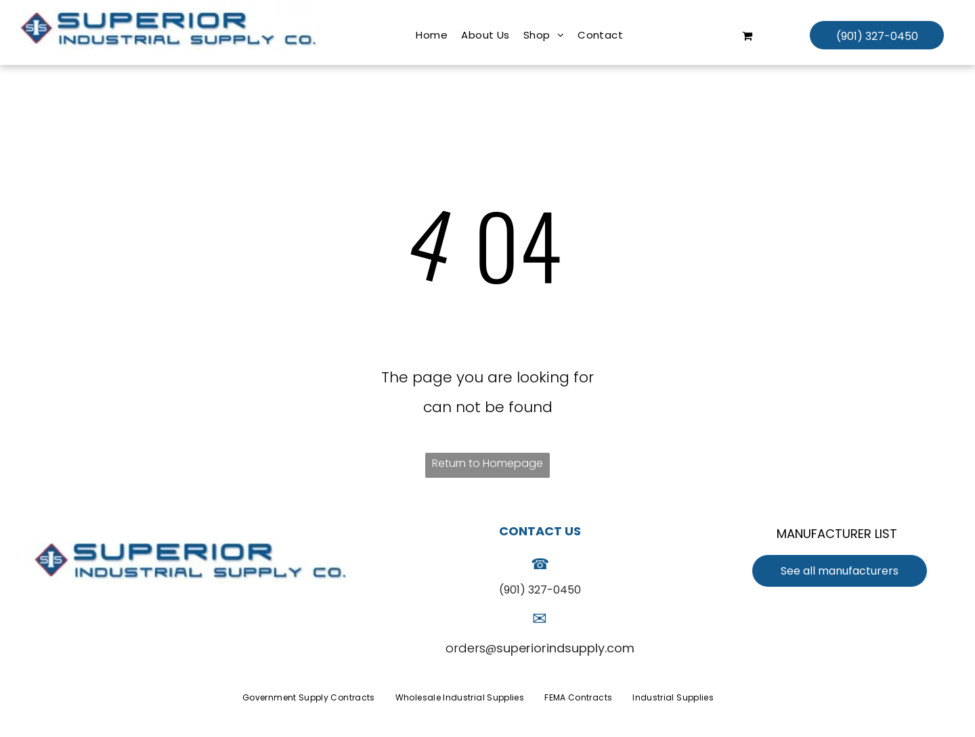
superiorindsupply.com (565, 648)
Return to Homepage (487, 463)
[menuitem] (431, 35)
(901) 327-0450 (540, 590)
